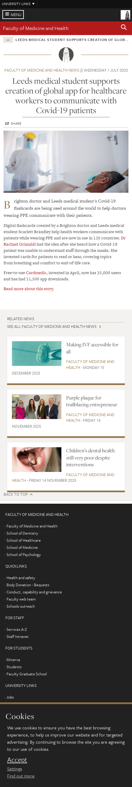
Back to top (16, 494)
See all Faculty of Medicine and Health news (52, 326)
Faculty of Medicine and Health (36, 28)
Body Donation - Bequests (28, 585)
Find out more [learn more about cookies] (21, 775)
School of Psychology (24, 554)
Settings (14, 768)
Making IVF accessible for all (92, 348)
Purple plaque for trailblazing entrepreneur (91, 401)
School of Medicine (22, 547)
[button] (124, 28)
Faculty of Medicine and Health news (41, 70)
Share (16, 123)
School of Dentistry (22, 533)
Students (14, 667)
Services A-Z (17, 629)
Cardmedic (36, 273)
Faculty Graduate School (27, 674)
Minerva (13, 660)
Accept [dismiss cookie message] (17, 759)
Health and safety (21, 578)
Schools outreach (21, 606)
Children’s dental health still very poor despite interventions (90, 457)
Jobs (10, 697)
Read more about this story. (29, 289)
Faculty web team (21, 599)
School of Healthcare (24, 540)
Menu (16, 15)
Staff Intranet (18, 636)
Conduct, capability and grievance (34, 592)
